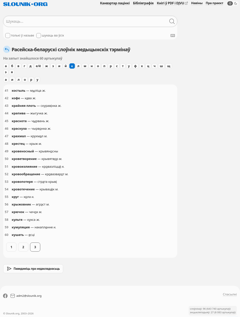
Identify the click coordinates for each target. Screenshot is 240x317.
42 (6, 98)
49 (6, 151)
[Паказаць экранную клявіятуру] (172, 35)
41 (6, 90)
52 (6, 174)
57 (6, 212)
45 (6, 121)
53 (6, 181)
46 (6, 128)
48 (6, 143)
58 (6, 219)
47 (6, 136)
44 (6, 113)
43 (6, 105)
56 (6, 204)
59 (6, 227)
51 (6, 166)
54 (6, 189)
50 (6, 159)
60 (6, 235)
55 (6, 197)
